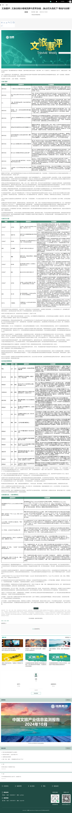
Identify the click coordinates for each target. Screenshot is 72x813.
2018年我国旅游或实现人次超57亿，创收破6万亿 (11, 776)
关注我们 (62, 1)
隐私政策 (56, 786)
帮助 (44, 786)
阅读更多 (36, 693)
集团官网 (19, 786)
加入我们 (32, 786)
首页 (3, 4)
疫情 (8, 620)
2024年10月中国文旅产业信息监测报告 (36, 743)
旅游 (2, 620)
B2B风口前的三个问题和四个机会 (8, 766)
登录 (33, 628)
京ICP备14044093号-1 (45, 810)
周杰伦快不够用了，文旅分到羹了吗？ (10, 754)
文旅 (5, 620)
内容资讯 (6, 786)
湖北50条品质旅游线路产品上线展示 (9, 752)
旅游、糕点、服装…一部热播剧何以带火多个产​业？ (13, 759)
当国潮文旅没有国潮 (6, 756)
